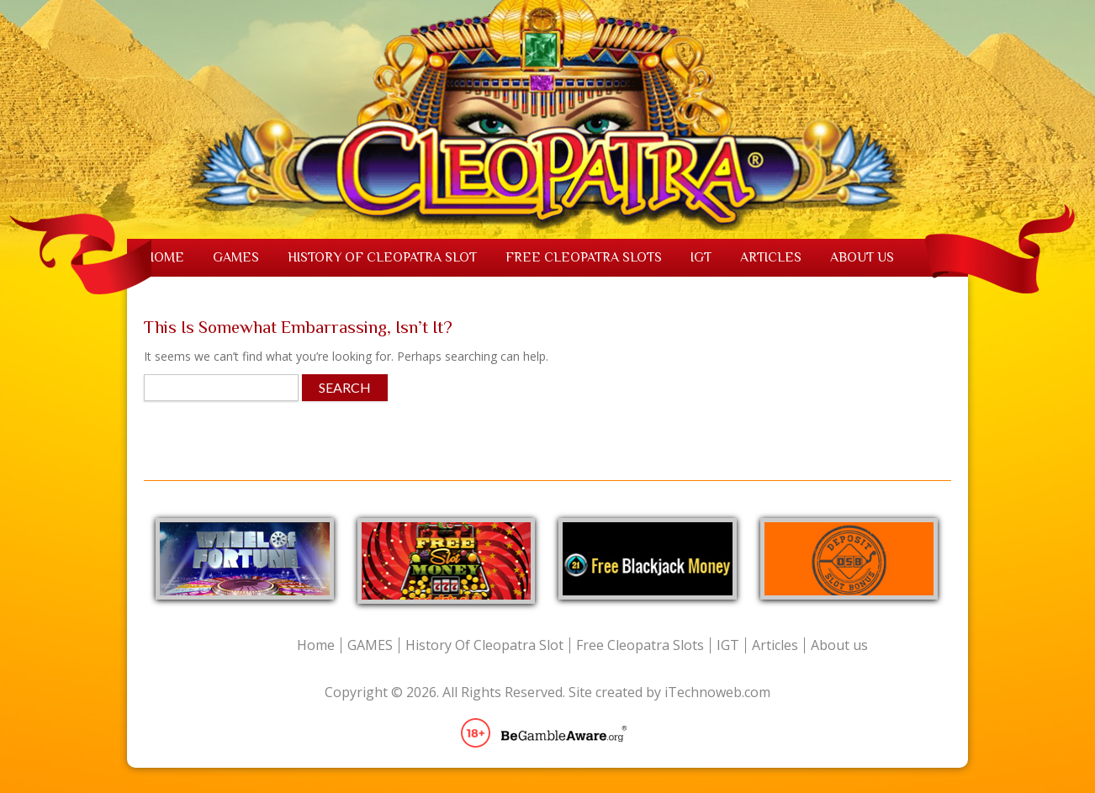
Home (164, 257)
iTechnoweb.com (717, 692)
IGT (700, 257)
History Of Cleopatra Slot (382, 257)
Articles (770, 257)
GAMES (236, 257)
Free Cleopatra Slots (583, 257)
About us (862, 257)
